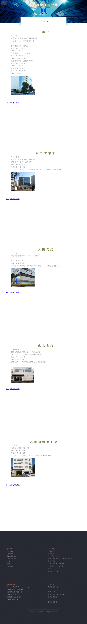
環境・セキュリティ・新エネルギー (60, 559)
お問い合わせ (52, 602)
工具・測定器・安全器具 (56, 564)
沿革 (8, 561)
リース (50, 569)
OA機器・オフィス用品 (55, 566)
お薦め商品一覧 (12, 599)
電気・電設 (52, 561)
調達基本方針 (11, 556)
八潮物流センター (54, 587)
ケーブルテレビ (53, 556)
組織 (8, 564)
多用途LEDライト (13, 594)
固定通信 (51, 554)
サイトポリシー (53, 592)
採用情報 (10, 566)
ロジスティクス (53, 571)
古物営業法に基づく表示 (56, 594)
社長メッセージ (12, 559)
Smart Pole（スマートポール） (17, 587)
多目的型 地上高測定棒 (15, 589)
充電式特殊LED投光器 (14, 592)
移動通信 (51, 551)
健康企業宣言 (52, 597)
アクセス (51, 584)
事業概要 (10, 554)
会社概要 (10, 551)
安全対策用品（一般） (14, 597)
